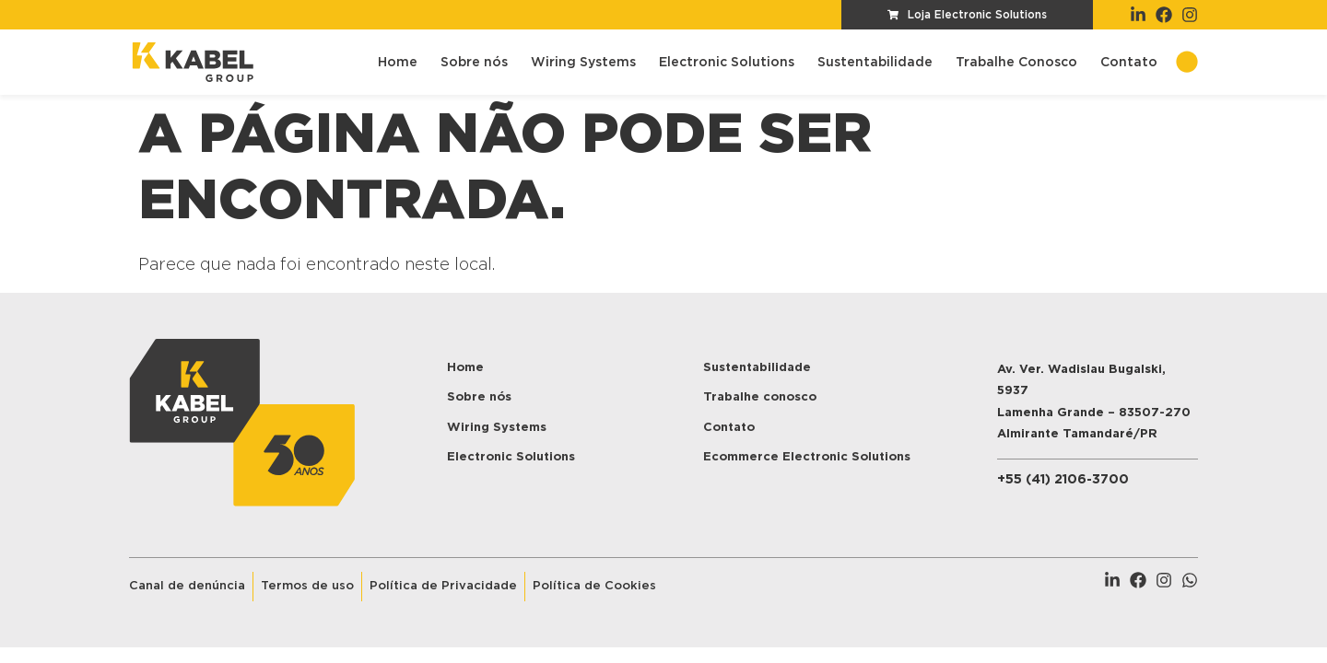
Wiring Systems (583, 62)
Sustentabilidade (875, 62)
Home (397, 62)
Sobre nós (474, 62)
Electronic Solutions (726, 62)
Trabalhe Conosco (1016, 62)
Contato (1128, 62)
